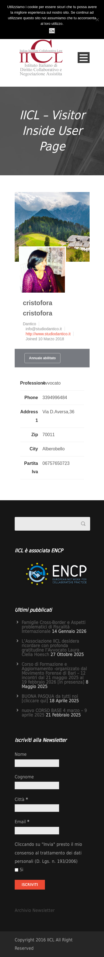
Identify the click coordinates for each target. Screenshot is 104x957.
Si (19, 869)
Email (22, 821)
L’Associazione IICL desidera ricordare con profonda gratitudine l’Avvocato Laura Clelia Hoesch (50, 647)
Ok (52, 31)
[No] (97, 19)
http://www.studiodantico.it (48, 334)
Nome (21, 754)
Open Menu (84, 57)
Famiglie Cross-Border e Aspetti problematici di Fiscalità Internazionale (53, 627)
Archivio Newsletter (35, 910)
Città (21, 799)
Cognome (24, 776)
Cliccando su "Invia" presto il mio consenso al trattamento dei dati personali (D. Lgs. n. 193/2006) (48, 853)
